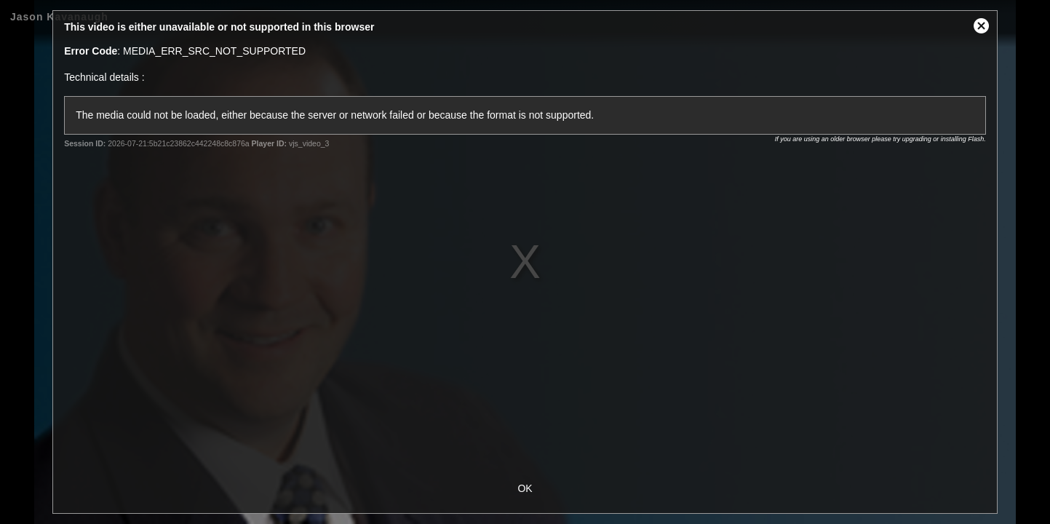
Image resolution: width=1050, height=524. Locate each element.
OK (524, 488)
